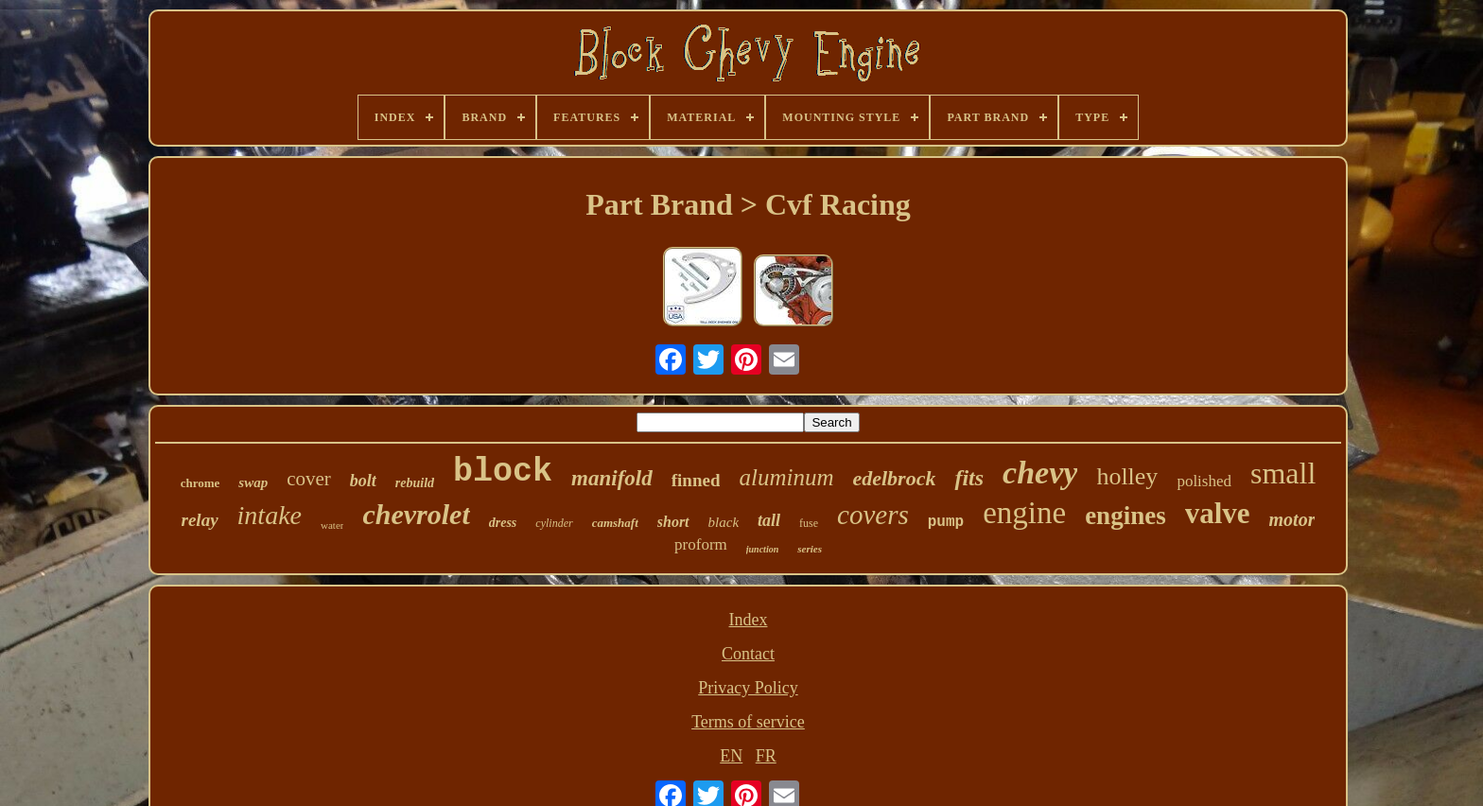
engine (1024, 513)
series (809, 548)
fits (969, 477)
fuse (808, 523)
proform (700, 544)
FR (766, 755)
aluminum (786, 477)
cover (309, 478)
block (502, 472)
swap (253, 482)
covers (873, 514)
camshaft (615, 523)
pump (946, 522)
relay (200, 520)
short (673, 522)
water (332, 525)
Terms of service (748, 721)
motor (1292, 519)
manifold (612, 478)
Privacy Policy (748, 687)
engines (1125, 515)
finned (696, 480)
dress (503, 523)
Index (747, 619)
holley (1127, 476)
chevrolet (415, 514)
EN (731, 755)
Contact (748, 653)
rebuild (414, 483)
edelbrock (893, 478)
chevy (1040, 472)
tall (769, 520)
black (723, 522)
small (1283, 473)
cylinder (553, 523)
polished (1204, 481)
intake (269, 515)
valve (1217, 513)
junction (762, 549)
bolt (363, 480)
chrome (200, 483)
